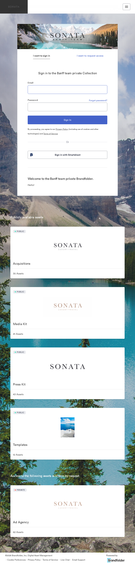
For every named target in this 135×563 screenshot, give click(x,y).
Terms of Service (50, 133)
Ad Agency (21, 522)
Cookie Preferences (16, 559)
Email (30, 82)
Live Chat (65, 559)
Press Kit (19, 384)
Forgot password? (98, 100)
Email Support (78, 559)
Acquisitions (21, 264)
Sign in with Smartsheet (55, 155)
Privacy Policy (62, 129)
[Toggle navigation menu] (126, 6)
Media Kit (20, 324)
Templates (20, 445)
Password (33, 100)
